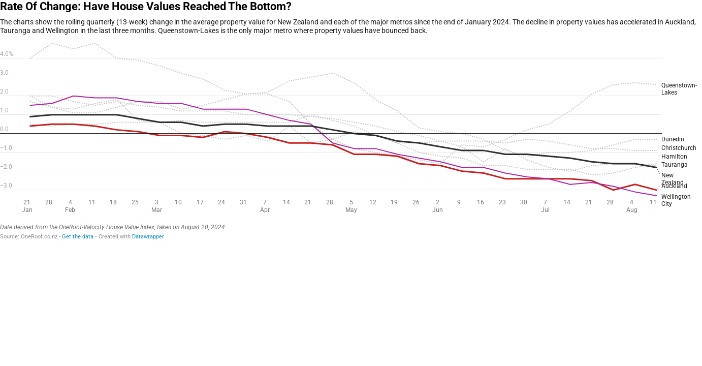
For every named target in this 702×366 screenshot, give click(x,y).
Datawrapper (148, 236)
